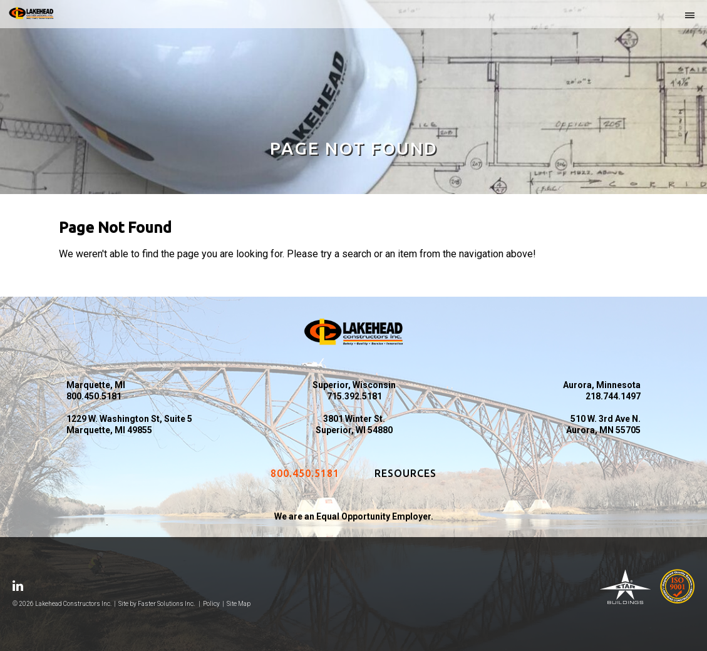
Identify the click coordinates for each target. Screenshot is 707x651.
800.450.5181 (93, 396)
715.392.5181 (354, 396)
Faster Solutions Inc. (166, 603)
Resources (405, 473)
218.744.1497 (613, 396)
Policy (211, 603)
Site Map (238, 603)
